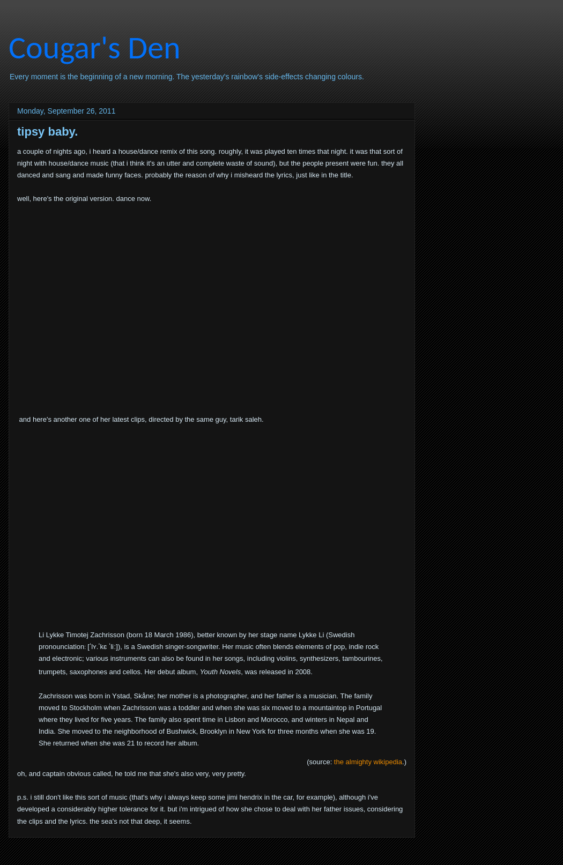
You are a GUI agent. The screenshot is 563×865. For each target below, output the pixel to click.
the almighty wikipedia (368, 762)
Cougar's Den (95, 47)
